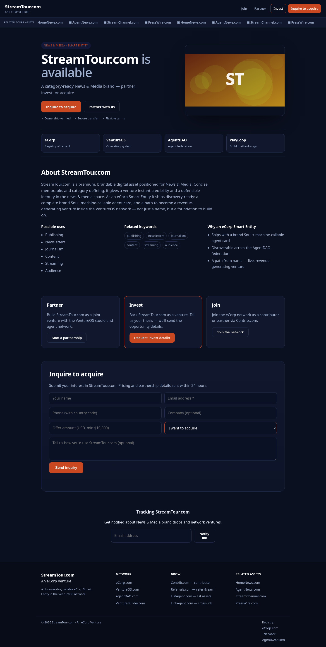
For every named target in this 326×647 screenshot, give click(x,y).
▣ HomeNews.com (48, 22)
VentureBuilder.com (130, 603)
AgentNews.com (248, 589)
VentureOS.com (127, 589)
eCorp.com (124, 582)
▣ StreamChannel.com (121, 22)
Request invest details (152, 338)
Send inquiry (66, 468)
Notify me (204, 536)
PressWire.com (247, 603)
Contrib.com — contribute (190, 582)
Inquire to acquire (304, 8)
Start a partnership (67, 338)
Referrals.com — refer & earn (192, 589)
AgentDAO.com (127, 596)
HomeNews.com (248, 582)
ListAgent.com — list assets (191, 596)
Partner (260, 8)
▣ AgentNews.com (83, 22)
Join (244, 8)
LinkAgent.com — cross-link (191, 603)
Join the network (230, 332)
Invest (278, 8)
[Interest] (220, 428)
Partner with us (102, 106)
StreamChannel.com (251, 596)
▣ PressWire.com (158, 22)
